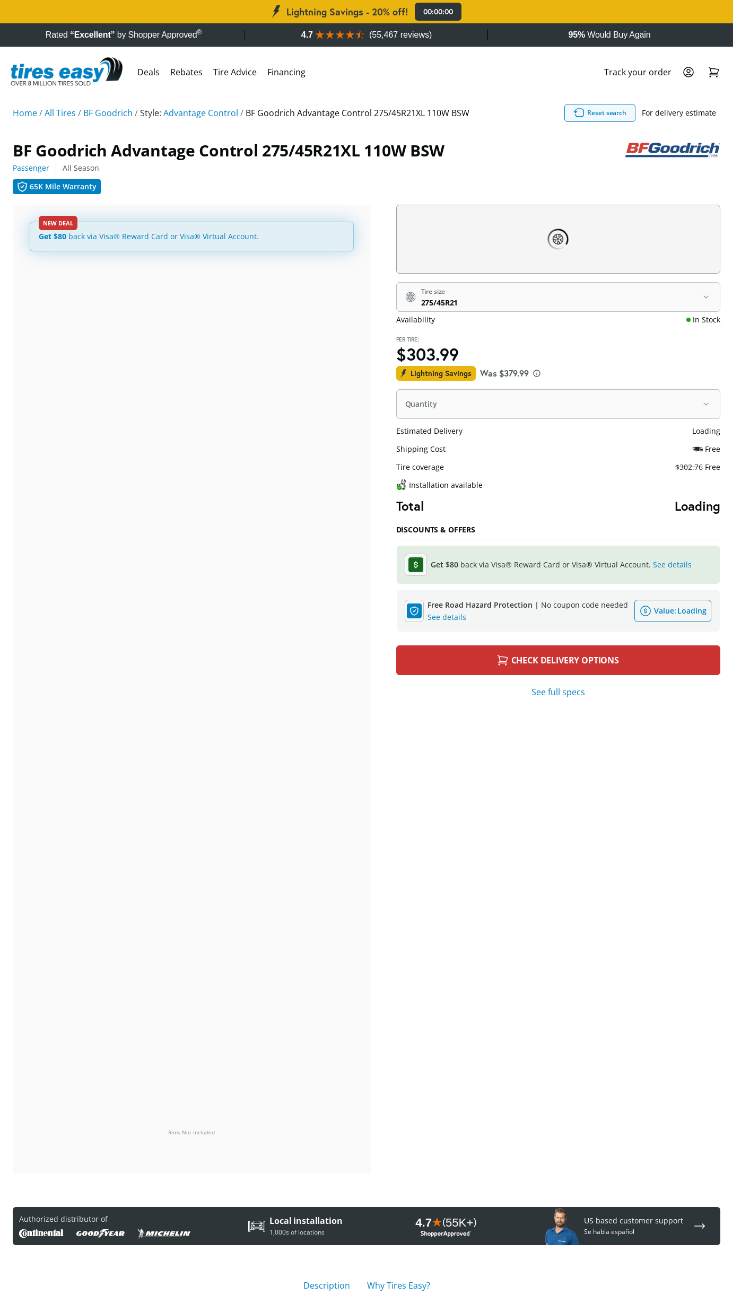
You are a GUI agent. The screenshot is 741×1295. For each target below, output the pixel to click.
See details (672, 564)
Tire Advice (235, 72)
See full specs (558, 692)
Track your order (638, 72)
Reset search (599, 113)
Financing (286, 72)
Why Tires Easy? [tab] (398, 1285)
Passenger (31, 168)
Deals (148, 72)
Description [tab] (326, 1285)
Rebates (186, 72)
